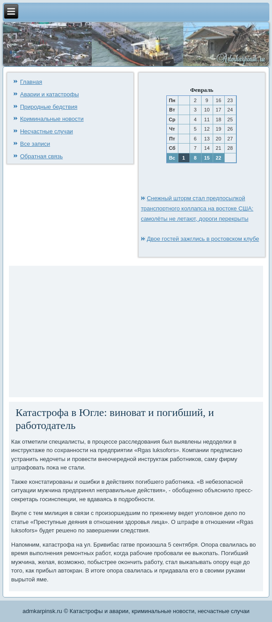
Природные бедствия (48, 106)
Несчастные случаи (46, 131)
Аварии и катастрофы (49, 94)
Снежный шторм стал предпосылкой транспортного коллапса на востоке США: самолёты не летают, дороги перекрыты (197, 208)
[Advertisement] (87, 330)
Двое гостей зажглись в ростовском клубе (203, 238)
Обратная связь (41, 156)
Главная (31, 81)
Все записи (35, 143)
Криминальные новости (52, 118)
